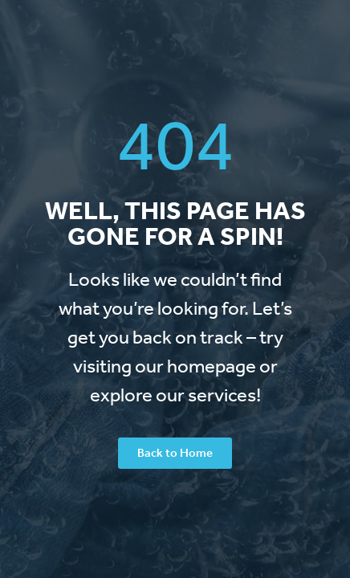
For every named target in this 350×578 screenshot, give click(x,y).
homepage (211, 366)
